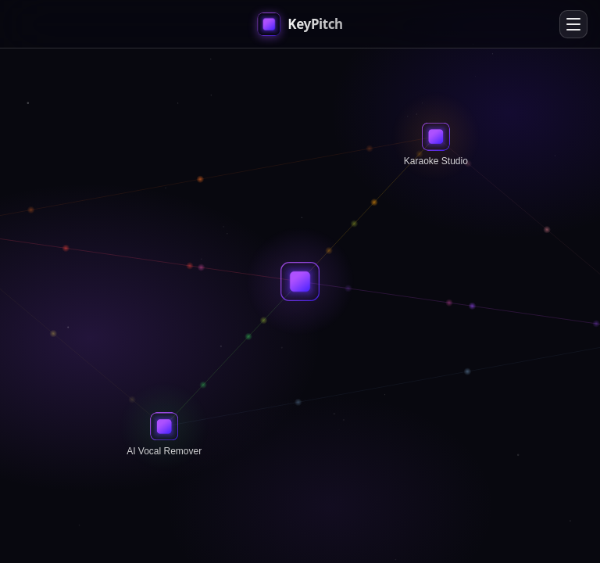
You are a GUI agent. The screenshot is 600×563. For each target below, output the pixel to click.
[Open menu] (573, 24)
